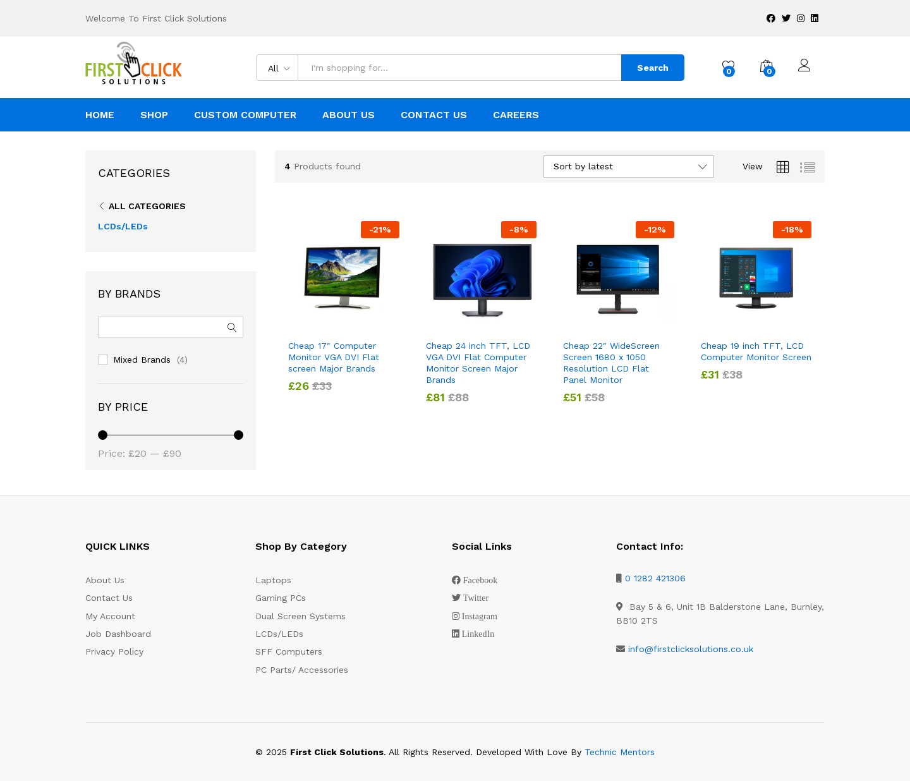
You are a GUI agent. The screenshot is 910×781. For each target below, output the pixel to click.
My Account (110, 616)
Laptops (273, 580)
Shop (154, 115)
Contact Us (434, 115)
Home (99, 115)
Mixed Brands (142, 359)
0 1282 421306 (655, 578)
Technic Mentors (620, 752)
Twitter (475, 597)
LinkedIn (478, 633)
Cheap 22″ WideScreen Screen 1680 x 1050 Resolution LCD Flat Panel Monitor (611, 363)
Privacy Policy (114, 651)
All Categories (147, 206)
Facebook (480, 580)
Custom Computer (245, 115)
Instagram (479, 616)
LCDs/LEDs (123, 226)
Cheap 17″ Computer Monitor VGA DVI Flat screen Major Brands (333, 357)
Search (653, 68)
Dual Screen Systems (300, 616)
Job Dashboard (118, 634)
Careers (516, 115)
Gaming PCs (280, 598)
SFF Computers (288, 651)
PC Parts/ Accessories (301, 670)
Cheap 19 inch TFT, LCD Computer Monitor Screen (756, 351)
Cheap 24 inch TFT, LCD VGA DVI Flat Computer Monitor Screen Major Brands (478, 363)
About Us (348, 115)
